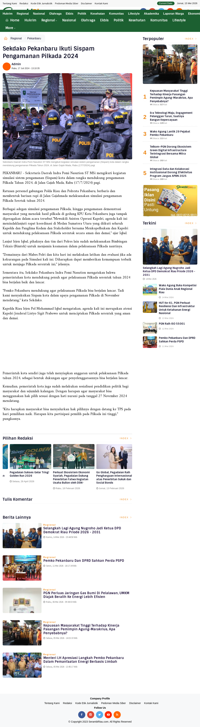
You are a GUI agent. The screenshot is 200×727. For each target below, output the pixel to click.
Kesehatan (137, 20)
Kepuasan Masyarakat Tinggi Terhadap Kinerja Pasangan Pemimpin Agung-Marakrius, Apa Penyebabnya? (81, 629)
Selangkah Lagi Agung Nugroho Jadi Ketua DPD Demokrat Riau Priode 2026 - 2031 (82, 530)
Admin (16, 64)
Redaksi (24, 3)
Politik (119, 20)
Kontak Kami (101, 3)
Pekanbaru (34, 38)
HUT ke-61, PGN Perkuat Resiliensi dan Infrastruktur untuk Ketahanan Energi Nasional (177, 308)
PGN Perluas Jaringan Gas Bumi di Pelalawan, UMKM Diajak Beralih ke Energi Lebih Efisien (86, 595)
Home (12, 20)
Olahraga (88, 20)
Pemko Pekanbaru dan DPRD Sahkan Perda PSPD (83, 561)
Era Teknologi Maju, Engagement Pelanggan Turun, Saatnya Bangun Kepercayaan (171, 116)
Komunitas (158, 20)
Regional (48, 20)
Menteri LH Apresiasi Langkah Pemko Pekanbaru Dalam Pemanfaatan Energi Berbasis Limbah (83, 660)
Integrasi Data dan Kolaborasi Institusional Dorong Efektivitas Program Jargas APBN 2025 (171, 172)
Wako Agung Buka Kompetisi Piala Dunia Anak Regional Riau (177, 289)
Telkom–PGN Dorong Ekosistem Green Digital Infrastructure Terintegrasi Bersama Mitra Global (170, 152)
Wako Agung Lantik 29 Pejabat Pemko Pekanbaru (170, 133)
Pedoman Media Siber (66, 3)
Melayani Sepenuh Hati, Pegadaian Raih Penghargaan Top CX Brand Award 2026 (23, 476)
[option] (24, 466)
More (9, 28)
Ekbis (104, 20)
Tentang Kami (10, 3)
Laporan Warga (173, 13)
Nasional (69, 20)
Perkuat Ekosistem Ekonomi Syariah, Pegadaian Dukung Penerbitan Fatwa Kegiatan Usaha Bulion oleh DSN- (108, 478)
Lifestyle (179, 20)
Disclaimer (86, 3)
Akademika (151, 13)
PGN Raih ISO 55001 (172, 323)
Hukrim (30, 20)
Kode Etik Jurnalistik (41, 3)
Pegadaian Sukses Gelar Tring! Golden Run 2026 (66, 474)
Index (126, 438)
